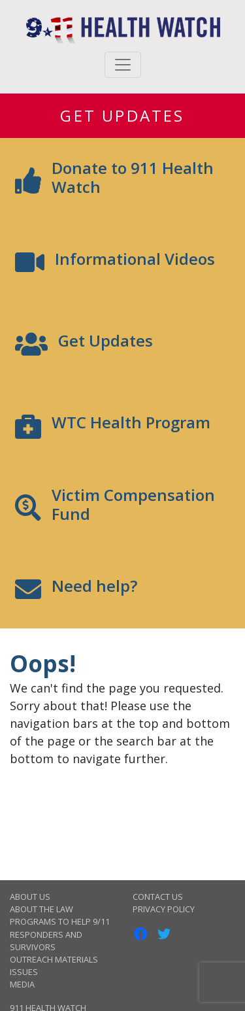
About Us (30, 896)
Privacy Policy (164, 909)
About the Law (41, 909)
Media (22, 984)
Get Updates (122, 115)
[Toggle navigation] (123, 65)
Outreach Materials (54, 959)
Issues (24, 972)
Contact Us (158, 896)
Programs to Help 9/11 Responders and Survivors (60, 934)
